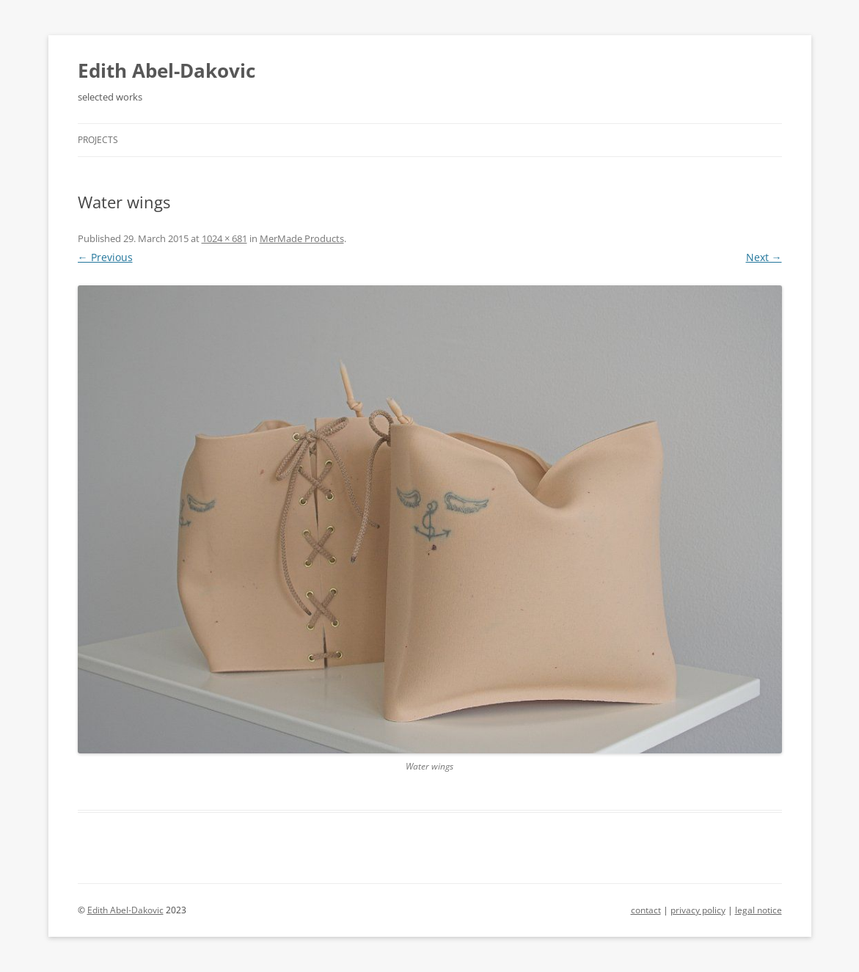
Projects (98, 140)
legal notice (758, 910)
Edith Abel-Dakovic (166, 70)
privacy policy (697, 910)
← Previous (105, 257)
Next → (764, 257)
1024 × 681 (224, 238)
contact (646, 910)
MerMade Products (302, 238)
